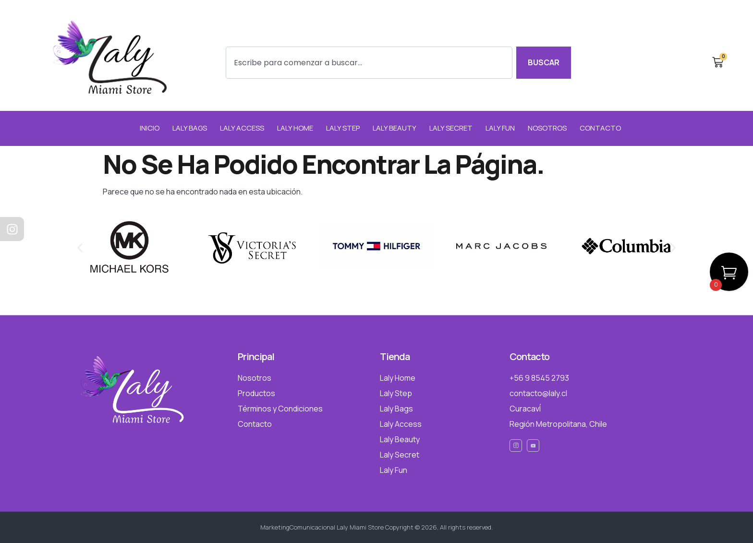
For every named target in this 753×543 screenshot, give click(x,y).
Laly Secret (451, 128)
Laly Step (343, 128)
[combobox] (369, 63)
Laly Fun (500, 128)
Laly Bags (189, 128)
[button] (80, 247)
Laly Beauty (394, 128)
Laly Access (242, 128)
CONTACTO (600, 128)
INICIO (149, 128)
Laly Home (295, 128)
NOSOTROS (547, 128)
